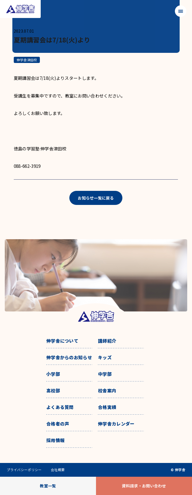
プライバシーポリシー (24, 469)
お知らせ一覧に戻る (96, 198)
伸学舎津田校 (27, 59)
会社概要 (58, 469)
